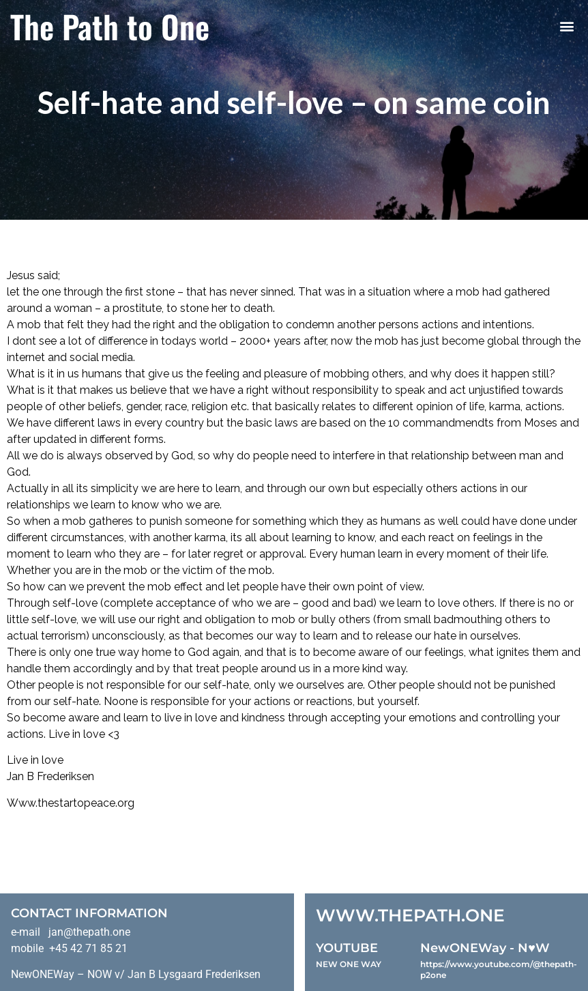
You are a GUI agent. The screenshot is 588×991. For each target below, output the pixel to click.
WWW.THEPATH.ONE (410, 915)
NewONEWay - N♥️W (485, 948)
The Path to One (109, 26)
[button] (566, 26)
